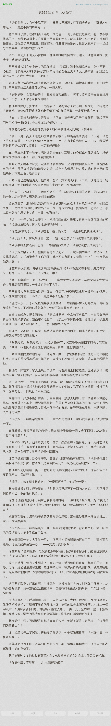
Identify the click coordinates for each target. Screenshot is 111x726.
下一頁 (100, 713)
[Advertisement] (55, 687)
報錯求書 (96, 4)
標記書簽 (79, 4)
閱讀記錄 (104, 4)
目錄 (55, 713)
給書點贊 (87, 4)
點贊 (33, 713)
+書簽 (77, 713)
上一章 (11, 713)
